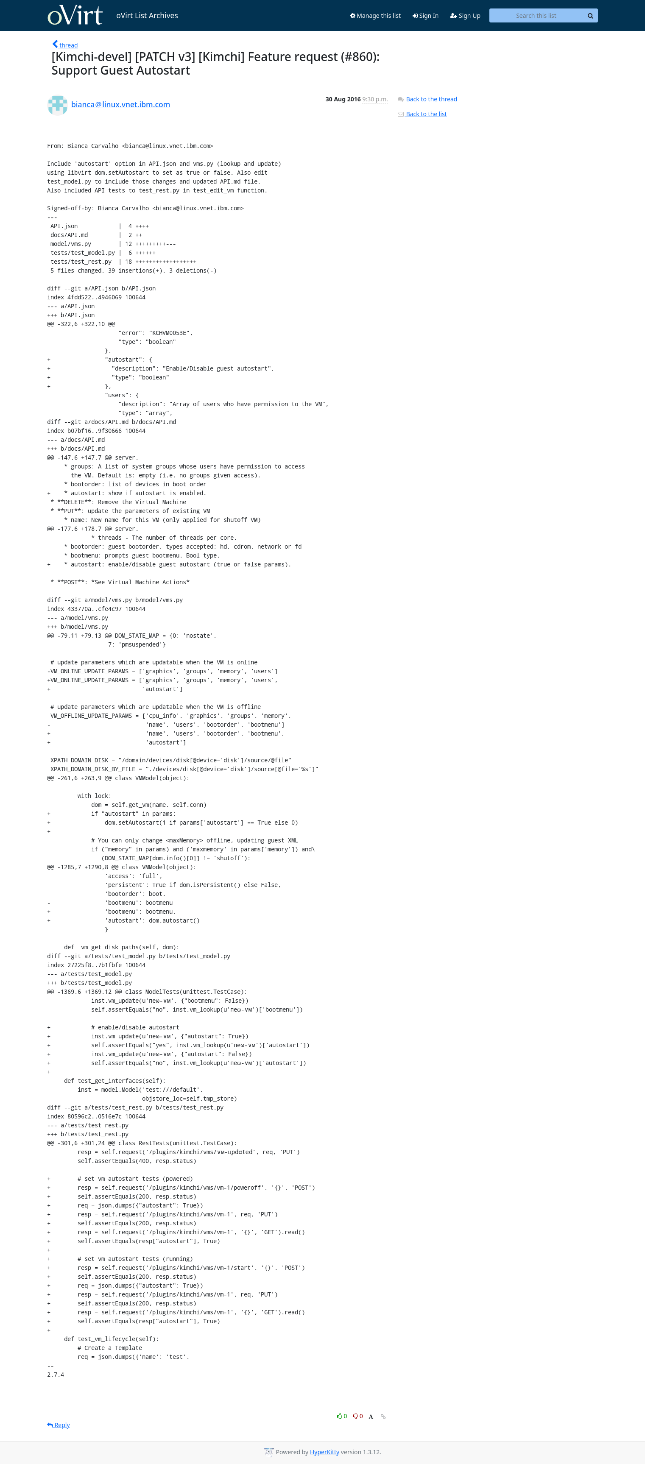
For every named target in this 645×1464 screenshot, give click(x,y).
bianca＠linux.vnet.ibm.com (120, 104)
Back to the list (422, 114)
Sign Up (465, 15)
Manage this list (375, 15)
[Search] (590, 15)
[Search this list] (536, 15)
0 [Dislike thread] (358, 1416)
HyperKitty (324, 1452)
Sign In (425, 15)
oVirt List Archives (112, 15)
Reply (58, 1425)
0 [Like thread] (343, 1416)
